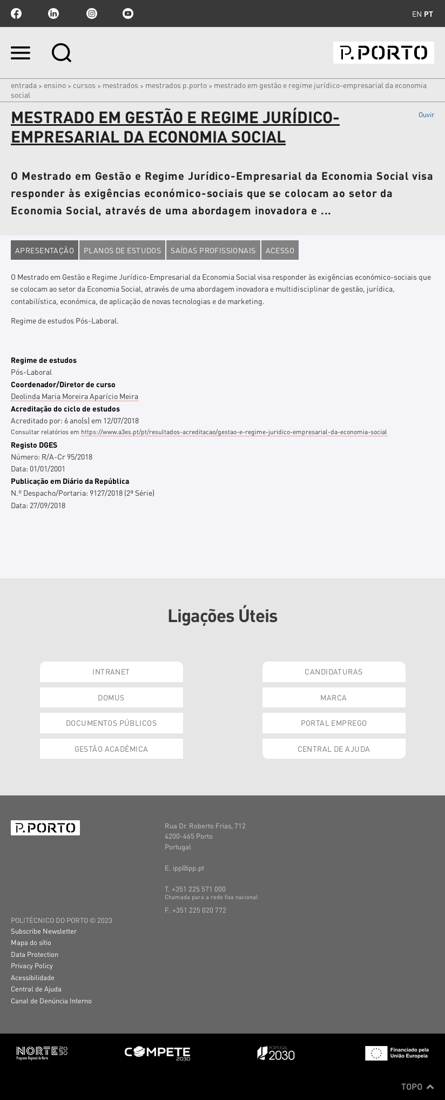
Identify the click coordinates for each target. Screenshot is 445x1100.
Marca (333, 697)
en (417, 13)
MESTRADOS (120, 85)
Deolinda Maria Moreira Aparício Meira (74, 396)
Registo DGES (34, 444)
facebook (16, 13)
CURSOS (84, 85)
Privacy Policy (32, 965)
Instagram (90, 13)
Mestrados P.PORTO (176, 85)
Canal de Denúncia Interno (51, 1000)
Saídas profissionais (213, 250)
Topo (417, 1086)
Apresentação (44, 250)
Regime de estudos (44, 360)
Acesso (280, 250)
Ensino (55, 85)
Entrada (24, 85)
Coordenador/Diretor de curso (63, 384)
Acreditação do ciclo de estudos (65, 408)
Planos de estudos (122, 250)
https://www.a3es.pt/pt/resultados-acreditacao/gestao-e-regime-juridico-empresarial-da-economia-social (234, 432)
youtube (128, 13)
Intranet (111, 671)
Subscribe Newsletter (44, 930)
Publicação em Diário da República (70, 480)
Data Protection (34, 954)
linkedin (53, 13)
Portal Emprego (334, 722)
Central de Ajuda (334, 748)
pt (428, 13)
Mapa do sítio (31, 942)
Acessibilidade (33, 977)
